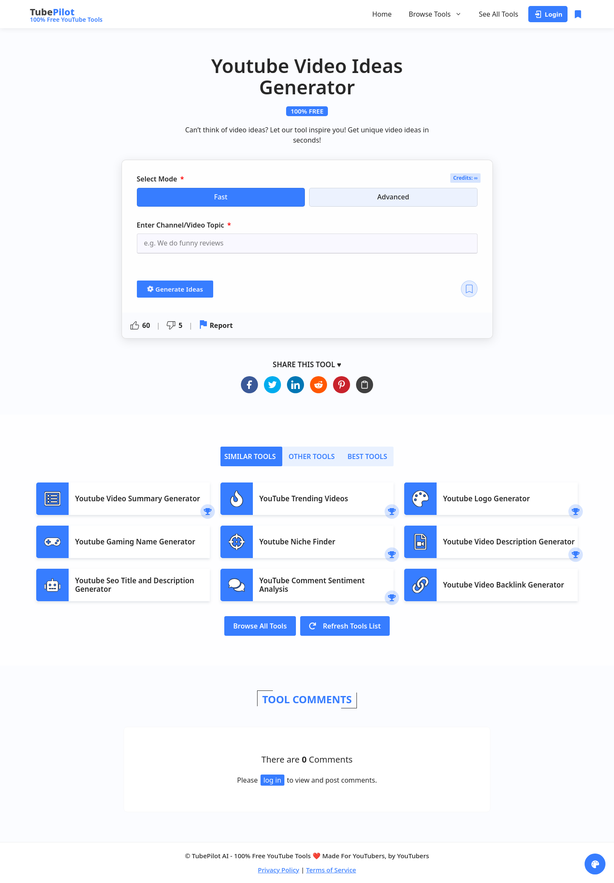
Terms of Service (331, 869)
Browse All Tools (260, 626)
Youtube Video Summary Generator (137, 498)
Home (382, 14)
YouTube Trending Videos (303, 498)
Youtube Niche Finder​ (297, 542)
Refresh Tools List (345, 626)
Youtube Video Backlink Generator (503, 585)
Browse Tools (435, 14)
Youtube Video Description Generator (509, 542)
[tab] (251, 456)
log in (272, 780)
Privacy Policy (278, 869)
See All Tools (498, 14)
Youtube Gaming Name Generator (135, 542)
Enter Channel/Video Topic (181, 225)
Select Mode (158, 179)
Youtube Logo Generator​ (486, 498)
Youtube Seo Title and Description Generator (134, 585)
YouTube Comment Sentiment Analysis (312, 585)
